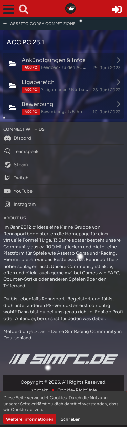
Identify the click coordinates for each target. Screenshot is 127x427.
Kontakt (39, 390)
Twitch (15, 178)
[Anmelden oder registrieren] (117, 9)
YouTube (18, 191)
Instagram (19, 204)
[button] (10, 9)
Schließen (71, 419)
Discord (17, 138)
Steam (15, 164)
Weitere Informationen (30, 419)
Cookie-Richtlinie (77, 390)
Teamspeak (20, 151)
